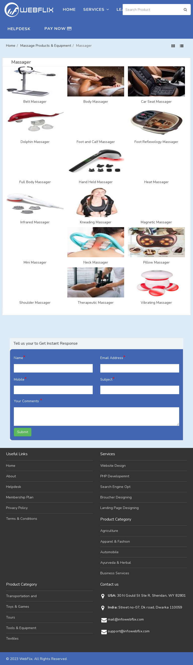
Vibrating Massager (156, 302)
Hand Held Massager (96, 182)
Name (19, 357)
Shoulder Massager (35, 302)
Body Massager (95, 101)
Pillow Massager (156, 262)
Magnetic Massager (156, 222)
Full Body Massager (35, 182)
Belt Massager (34, 101)
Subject (107, 379)
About (11, 476)
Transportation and (21, 596)
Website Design (113, 465)
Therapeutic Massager (96, 302)
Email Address (112, 357)
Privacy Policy (17, 507)
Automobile (109, 552)
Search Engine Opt (115, 486)
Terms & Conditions (21, 518)
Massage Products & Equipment (45, 45)
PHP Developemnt (114, 476)
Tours (10, 617)
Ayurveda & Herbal (115, 562)
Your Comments (28, 400)
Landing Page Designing (119, 507)
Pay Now (58, 28)
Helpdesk (19, 29)
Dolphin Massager (35, 142)
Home (69, 9)
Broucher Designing (116, 497)
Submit (22, 432)
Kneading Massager (95, 222)
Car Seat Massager (156, 101)
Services (96, 9)
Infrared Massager (35, 222)
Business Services (114, 573)
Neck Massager (95, 262)
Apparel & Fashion (115, 541)
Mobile (20, 379)
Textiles (12, 638)
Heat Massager (156, 182)
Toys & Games (17, 606)
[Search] (156, 9)
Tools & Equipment (21, 628)
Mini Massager (35, 262)
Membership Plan (19, 497)
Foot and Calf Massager (96, 142)
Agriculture (109, 530)
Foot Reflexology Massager (156, 142)
